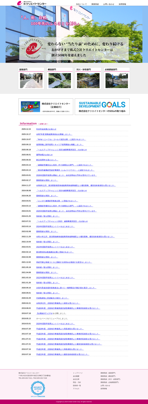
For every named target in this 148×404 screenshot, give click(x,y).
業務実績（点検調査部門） (110, 382)
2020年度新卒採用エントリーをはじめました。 (55, 324)
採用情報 (104, 388)
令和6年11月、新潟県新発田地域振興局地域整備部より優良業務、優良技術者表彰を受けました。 (76, 185)
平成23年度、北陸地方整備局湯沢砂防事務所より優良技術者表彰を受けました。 (69, 344)
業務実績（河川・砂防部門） (111, 379)
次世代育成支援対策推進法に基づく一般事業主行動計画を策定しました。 (66, 288)
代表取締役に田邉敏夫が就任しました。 (52, 298)
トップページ (78, 373)
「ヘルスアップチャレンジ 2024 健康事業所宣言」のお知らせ (61, 191)
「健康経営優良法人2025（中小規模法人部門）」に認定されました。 (64, 165)
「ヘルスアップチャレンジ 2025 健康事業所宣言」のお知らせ (61, 150)
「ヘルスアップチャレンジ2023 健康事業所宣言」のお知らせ (62, 221)
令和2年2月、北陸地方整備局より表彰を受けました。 (58, 303)
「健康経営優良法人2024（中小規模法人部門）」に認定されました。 (64, 206)
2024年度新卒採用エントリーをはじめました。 (55, 226)
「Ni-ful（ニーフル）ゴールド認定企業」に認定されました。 (61, 139)
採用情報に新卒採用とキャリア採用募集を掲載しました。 (60, 145)
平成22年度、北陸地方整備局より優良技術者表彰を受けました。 (62, 354)
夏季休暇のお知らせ (44, 155)
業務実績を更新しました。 (47, 180)
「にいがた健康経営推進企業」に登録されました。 (57, 201)
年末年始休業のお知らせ (46, 129)
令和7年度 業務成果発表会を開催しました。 (54, 134)
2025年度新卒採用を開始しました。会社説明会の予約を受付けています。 (66, 211)
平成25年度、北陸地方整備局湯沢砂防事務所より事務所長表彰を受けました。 (68, 334)
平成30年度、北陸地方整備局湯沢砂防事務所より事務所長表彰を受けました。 (68, 308)
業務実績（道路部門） (109, 373)
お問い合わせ (108, 4)
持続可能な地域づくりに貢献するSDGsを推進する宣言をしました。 (64, 262)
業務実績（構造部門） (109, 376)
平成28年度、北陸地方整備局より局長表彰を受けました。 (60, 329)
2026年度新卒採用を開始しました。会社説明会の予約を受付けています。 (66, 175)
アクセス (76, 388)
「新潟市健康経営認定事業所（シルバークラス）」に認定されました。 (65, 170)
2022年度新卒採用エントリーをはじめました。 (55, 278)
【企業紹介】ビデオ (44, 313)
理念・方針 (77, 382)
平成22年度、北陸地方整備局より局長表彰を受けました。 (60, 349)
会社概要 (76, 376)
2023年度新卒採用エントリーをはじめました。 (55, 247)
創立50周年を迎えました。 (47, 160)
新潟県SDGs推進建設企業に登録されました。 (55, 252)
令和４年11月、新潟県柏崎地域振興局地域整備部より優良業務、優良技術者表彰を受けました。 (75, 237)
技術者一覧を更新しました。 (48, 216)
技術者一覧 (77, 385)
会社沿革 (76, 379)
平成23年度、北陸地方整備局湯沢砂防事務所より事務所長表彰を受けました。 (68, 339)
